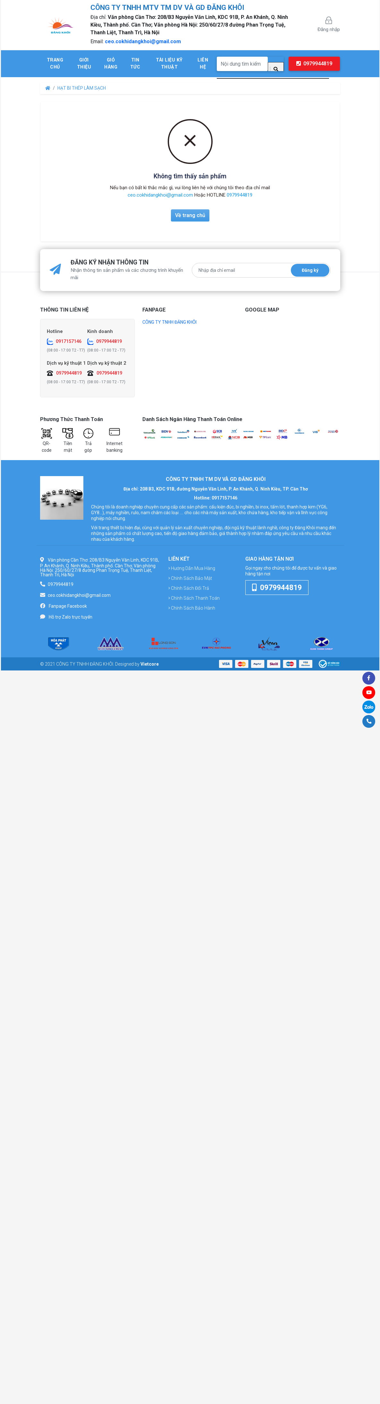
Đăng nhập (328, 24)
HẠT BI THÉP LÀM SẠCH (81, 88)
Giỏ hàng (110, 63)
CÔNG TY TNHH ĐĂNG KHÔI (169, 322)
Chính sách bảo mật (190, 578)
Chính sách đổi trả (188, 588)
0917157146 (68, 341)
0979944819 (314, 64)
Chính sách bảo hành (191, 608)
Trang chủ (55, 63)
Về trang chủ (190, 215)
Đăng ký (310, 270)
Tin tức (135, 63)
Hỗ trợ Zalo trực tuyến (70, 617)
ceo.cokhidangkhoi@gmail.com (143, 41)
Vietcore (149, 664)
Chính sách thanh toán (194, 598)
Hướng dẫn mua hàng (191, 568)
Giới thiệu (84, 63)
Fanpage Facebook (68, 606)
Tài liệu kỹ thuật (169, 63)
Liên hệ (203, 63)
